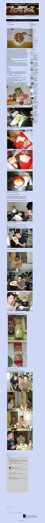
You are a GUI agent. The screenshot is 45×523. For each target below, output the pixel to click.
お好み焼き (14, 454)
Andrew (10, 459)
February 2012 (33, 49)
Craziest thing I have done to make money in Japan (36, 84)
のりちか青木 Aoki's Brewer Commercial (34, 46)
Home (8, 20)
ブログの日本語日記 (14, 20)
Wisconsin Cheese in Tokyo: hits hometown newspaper (36, 112)
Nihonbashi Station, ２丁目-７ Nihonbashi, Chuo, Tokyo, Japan (16, 455)
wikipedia (13, 49)
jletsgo (12, 467)
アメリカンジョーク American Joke (36, 62)
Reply (9, 464)
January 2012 (33, 50)
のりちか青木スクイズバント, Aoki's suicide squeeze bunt (34, 40)
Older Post (26, 506)
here (17, 78)
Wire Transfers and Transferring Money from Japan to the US (36, 55)
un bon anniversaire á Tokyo (35, 119)
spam (12, 454)
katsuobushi (8, 454)
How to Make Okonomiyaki (34, 41)
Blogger (25, 520)
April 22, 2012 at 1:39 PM (13, 472)
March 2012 (32, 48)
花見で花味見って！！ (33, 42)
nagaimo (8, 73)
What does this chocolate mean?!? (36, 105)
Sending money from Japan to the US (36, 90)
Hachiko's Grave (33, 45)
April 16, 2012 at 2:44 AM (14, 459)
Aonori (8, 74)
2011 (31, 51)
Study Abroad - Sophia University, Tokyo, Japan (25, 20)
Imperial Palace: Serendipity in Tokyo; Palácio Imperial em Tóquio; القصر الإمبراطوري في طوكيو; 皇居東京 (34, 98)
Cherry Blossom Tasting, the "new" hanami (34, 44)
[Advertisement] (16, 26)
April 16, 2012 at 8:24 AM (17, 467)
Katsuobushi (9, 75)
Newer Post (8, 506)
